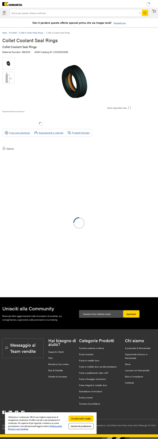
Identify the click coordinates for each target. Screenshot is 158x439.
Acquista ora (120, 22)
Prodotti (13, 32)
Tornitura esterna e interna (91, 348)
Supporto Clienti (56, 351)
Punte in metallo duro (89, 360)
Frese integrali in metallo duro (93, 385)
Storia (127, 364)
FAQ (50, 357)
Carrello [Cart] (154, 11)
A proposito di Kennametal (137, 348)
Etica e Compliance (134, 376)
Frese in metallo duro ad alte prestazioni (98, 366)
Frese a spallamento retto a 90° (93, 372)
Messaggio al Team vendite (21, 348)
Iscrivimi (131, 314)
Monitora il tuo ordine (58, 364)
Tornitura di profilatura (89, 403)
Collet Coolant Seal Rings (31, 32)
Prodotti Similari (78, 133)
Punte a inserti (86, 397)
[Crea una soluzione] (17, 133)
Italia (4, 32)
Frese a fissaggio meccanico (92, 378)
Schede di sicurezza (57, 376)
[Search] (145, 13)
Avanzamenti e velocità (48, 133)
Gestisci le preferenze (81, 426)
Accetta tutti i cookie (81, 418)
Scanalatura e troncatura (90, 391)
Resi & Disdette (55, 370)
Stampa (8, 148)
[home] (11, 5)
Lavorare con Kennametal (137, 370)
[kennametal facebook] (4, 413)
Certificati (129, 382)
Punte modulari (86, 354)
